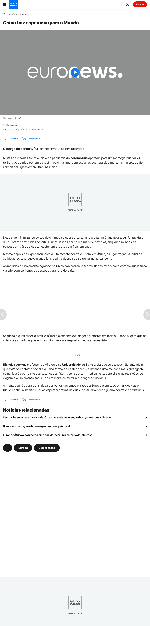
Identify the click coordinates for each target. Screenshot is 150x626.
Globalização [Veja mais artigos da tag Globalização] (46, 447)
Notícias (13, 14)
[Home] (4, 14)
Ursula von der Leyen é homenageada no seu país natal (36, 426)
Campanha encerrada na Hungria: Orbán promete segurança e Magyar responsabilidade (57, 417)
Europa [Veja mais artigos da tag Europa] (23, 447)
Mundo (25, 14)
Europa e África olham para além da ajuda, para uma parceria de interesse (47, 434)
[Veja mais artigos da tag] (7, 448)
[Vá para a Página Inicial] (13, 4)
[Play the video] (75, 72)
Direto (140, 4)
